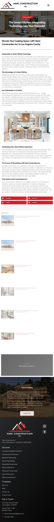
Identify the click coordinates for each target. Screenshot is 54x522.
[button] (48, 5)
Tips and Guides (27, 17)
